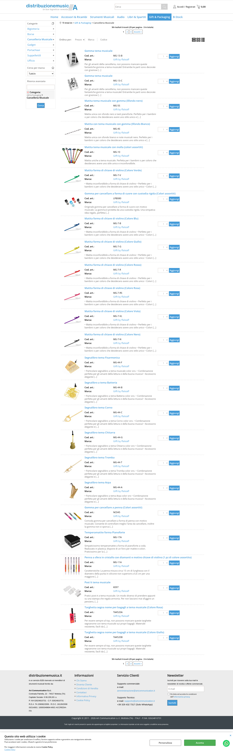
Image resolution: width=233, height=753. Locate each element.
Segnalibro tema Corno (98, 407)
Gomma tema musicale (98, 50)
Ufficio (31, 60)
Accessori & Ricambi (74, 17)
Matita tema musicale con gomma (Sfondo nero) (114, 100)
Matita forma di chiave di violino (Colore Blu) (111, 218)
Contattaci (81, 692)
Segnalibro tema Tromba (100, 457)
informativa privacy (182, 696)
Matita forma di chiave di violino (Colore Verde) (113, 170)
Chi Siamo (81, 680)
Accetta (200, 742)
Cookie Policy (9, 749)
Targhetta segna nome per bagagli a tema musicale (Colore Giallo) (124, 632)
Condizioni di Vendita (87, 688)
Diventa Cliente (84, 684)
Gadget (31, 44)
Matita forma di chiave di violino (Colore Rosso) (113, 265)
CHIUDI (231, 735)
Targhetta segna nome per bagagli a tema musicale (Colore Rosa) (124, 607)
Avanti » (138, 31)
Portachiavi (33, 50)
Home (54, 17)
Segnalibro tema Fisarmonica (102, 357)
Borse (30, 34)
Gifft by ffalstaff (121, 59)
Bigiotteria (33, 28)
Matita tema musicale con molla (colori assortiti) (114, 147)
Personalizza (165, 742)
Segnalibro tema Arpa (98, 482)
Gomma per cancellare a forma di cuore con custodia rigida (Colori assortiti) (130, 193)
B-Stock (178, 17)
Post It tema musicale (98, 582)
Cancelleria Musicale (39, 39)
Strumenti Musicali (102, 17)
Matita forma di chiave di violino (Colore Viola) (112, 311)
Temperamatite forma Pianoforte (105, 532)
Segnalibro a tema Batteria (101, 382)
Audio (121, 17)
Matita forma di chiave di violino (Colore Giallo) (113, 241)
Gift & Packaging (159, 17)
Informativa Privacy (86, 696)
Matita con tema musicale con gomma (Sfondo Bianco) (117, 124)
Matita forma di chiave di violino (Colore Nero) (112, 334)
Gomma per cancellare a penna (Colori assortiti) (113, 507)
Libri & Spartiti (136, 17)
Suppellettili (34, 55)
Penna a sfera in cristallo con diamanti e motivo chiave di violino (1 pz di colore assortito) (138, 557)
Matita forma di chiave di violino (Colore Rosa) (112, 288)
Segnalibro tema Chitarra (100, 432)
